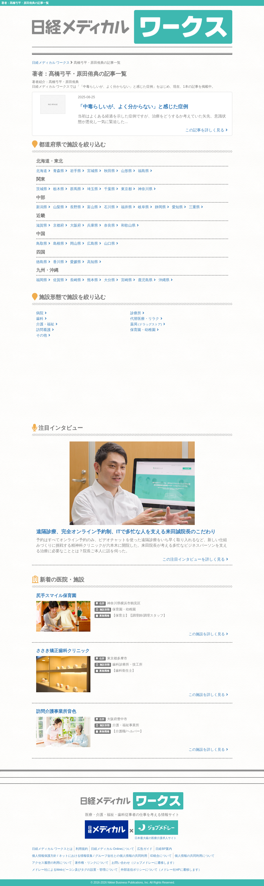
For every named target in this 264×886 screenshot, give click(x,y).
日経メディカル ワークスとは (52, 848)
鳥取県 (43, 243)
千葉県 (111, 189)
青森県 (60, 171)
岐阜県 (145, 207)
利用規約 (82, 848)
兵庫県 (94, 225)
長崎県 (77, 280)
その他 (43, 335)
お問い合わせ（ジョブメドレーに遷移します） (144, 862)
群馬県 (77, 189)
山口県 (111, 243)
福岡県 (43, 280)
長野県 (77, 207)
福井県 (128, 207)
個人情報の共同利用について (194, 855)
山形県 (128, 171)
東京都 (128, 189)
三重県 (196, 207)
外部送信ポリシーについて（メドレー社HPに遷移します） (161, 869)
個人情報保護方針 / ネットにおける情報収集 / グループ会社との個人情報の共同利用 (89, 855)
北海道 (43, 171)
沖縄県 (166, 280)
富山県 (94, 207)
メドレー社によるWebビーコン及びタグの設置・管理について (75, 869)
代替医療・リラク (146, 318)
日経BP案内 (164, 848)
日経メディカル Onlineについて (112, 848)
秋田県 (111, 171)
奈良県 (111, 225)
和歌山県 (130, 225)
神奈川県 (147, 189)
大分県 (111, 280)
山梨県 (60, 207)
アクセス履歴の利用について (52, 862)
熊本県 (94, 280)
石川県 (111, 207)
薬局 (147, 324)
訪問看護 (45, 330)
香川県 (60, 262)
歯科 (41, 318)
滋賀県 (43, 225)
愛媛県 (77, 262)
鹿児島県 (147, 280)
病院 (41, 313)
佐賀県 (60, 280)
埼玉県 (94, 189)
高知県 (94, 262)
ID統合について (161, 855)
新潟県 (43, 207)
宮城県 (94, 171)
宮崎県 (128, 280)
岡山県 (77, 243)
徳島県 (43, 262)
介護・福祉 (47, 324)
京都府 (60, 225)
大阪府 (77, 225)
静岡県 (162, 207)
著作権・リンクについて (91, 862)
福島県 (145, 171)
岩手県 (77, 171)
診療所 (137, 313)
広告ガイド (144, 848)
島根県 (60, 243)
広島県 (94, 243)
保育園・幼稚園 (144, 330)
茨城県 (43, 189)
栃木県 (60, 189)
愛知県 (179, 207)
